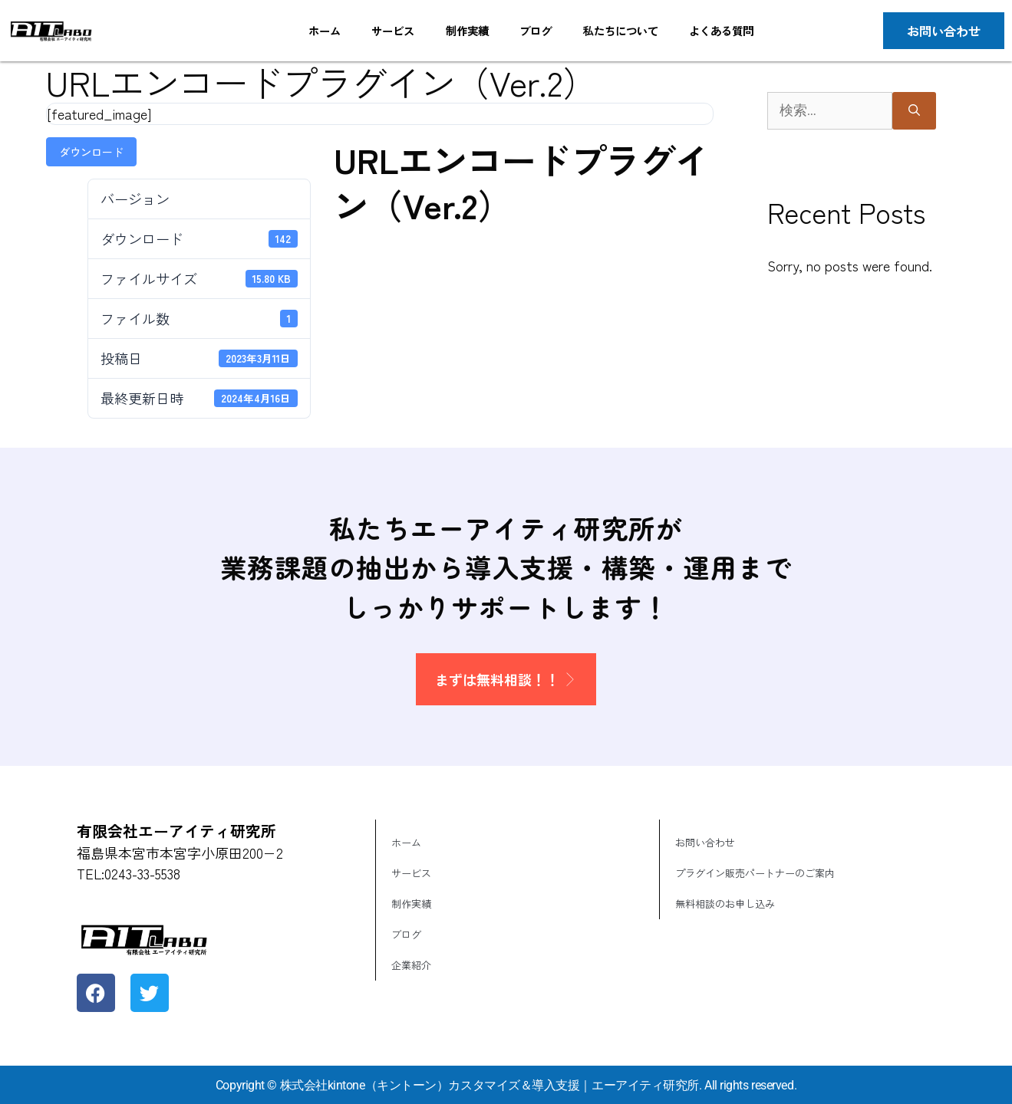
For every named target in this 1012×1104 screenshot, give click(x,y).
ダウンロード (91, 151)
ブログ (535, 30)
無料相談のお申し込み (725, 903)
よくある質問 (721, 30)
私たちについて (620, 30)
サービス (392, 30)
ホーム (324, 30)
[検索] (914, 111)
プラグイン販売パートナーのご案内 (755, 873)
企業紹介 (411, 965)
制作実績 (467, 30)
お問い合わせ (705, 842)
